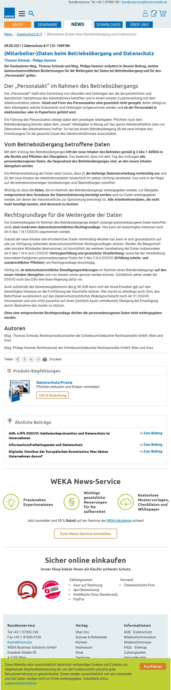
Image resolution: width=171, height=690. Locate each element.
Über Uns (82, 632)
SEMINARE (48, 24)
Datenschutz (142, 632)
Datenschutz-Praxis (54, 382)
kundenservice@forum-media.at (144, 2)
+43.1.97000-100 (25, 632)
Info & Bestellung (52, 395)
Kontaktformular (19, 642)
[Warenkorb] (162, 13)
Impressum (84, 647)
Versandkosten (135, 658)
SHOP (18, 24)
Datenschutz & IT (29, 34)
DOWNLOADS (109, 24)
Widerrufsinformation (140, 637)
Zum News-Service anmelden (85, 533)
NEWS (77, 24)
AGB (127, 632)
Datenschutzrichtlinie (20, 683)
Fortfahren (153, 666)
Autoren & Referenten (91, 637)
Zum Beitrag (151, 433)
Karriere (81, 642)
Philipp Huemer (44, 60)
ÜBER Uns (139, 24)
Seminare (83, 658)
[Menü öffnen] (22, 13)
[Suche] (31, 14)
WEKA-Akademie (119, 521)
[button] (145, 13)
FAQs (128, 647)
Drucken (55, 359)
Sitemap (140, 647)
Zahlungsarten (80, 580)
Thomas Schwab (17, 60)
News (8, 34)
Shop (79, 652)
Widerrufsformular (137, 642)
